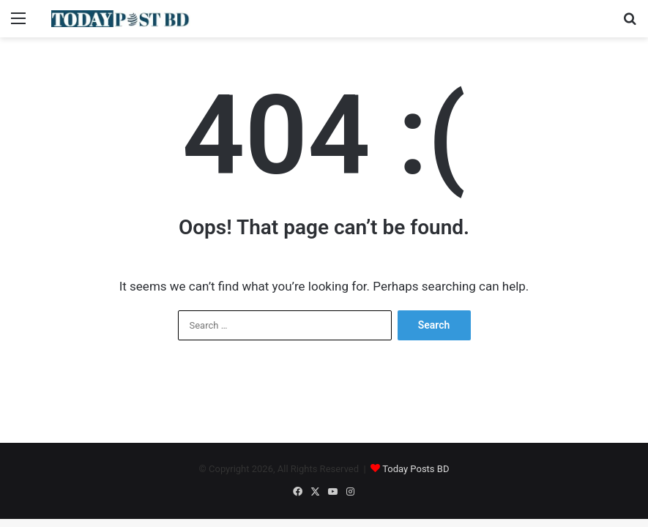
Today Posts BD (415, 468)
